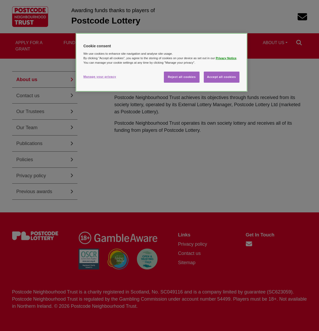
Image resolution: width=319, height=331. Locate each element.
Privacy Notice (226, 58)
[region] (161, 62)
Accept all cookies (221, 76)
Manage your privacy (100, 76)
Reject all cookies (182, 76)
